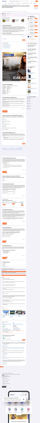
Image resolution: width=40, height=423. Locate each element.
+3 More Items (23, 49)
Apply (14, 271)
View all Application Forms (32, 39)
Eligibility (3, 329)
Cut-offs (6, 310)
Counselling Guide (5, 257)
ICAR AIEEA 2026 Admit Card (6, 48)
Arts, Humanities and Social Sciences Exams (6, 4)
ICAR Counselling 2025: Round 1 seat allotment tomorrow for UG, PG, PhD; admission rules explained (32, 46)
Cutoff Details (4, 258)
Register (4, 204)
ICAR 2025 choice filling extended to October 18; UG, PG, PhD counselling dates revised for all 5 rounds (17, 21)
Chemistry (28, 105)
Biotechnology (28, 100)
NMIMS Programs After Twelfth (24, 201)
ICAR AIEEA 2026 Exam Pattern (6, 47)
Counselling (3, 11)
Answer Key (4, 330)
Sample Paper (4, 171)
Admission (4, 310)
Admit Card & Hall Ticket (15, 310)
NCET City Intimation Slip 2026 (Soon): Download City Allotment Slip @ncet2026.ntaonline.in (32, 73)
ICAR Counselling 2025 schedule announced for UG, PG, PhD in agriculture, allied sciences (32, 62)
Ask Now (36, 8)
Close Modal (1, 366)
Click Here (8, 266)
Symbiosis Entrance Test (14, 201)
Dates (22, 11)
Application (6, 11)
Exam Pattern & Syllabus (9, 310)
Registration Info (5, 172)
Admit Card (15, 11)
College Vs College (20, 310)
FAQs (7, 331)
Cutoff (20, 11)
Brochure (24, 143)
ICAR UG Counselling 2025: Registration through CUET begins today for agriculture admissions (32, 58)
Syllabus (24, 11)
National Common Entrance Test (18, 324)
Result (18, 11)
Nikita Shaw (5, 13)
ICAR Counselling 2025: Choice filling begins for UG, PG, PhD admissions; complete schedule (32, 54)
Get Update (36, 7)
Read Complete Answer (5, 362)
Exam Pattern (7, 329)
